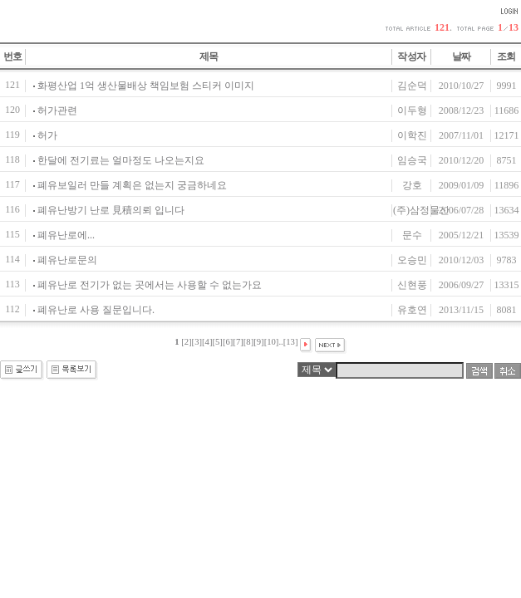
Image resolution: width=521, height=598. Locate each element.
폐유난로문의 (67, 260)
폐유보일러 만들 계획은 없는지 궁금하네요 (132, 185)
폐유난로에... (66, 235)
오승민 (412, 260)
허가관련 (57, 110)
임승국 (412, 160)
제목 (209, 56)
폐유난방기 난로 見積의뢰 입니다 (110, 210)
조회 (506, 56)
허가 (47, 135)
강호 (412, 185)
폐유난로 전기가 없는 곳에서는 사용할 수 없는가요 (149, 285)
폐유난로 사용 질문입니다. (96, 310)
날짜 (461, 56)
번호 (12, 56)
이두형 (412, 110)
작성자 (411, 56)
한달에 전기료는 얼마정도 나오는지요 (120, 160)
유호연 (412, 310)
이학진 (412, 135)
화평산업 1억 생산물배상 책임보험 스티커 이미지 (145, 85)
